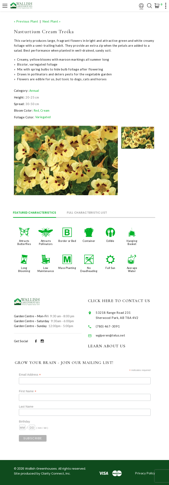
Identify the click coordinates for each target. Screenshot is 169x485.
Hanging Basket (132, 242)
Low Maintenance (45, 269)
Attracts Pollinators (46, 242)
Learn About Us (111, 344)
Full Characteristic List (90, 212)
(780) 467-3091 (112, 325)
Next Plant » (52, 21)
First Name (33, 390)
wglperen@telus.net (115, 334)
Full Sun (110, 267)
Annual (34, 90)
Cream (45, 110)
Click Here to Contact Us (123, 299)
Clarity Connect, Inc (56, 472)
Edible (110, 240)
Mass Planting (67, 267)
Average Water (132, 269)
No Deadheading (89, 269)
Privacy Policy (144, 472)
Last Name (32, 405)
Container (89, 240)
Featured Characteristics (36, 212)
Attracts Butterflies (24, 242)
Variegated (43, 117)
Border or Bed (67, 240)
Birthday (30, 420)
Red (36, 110)
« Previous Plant (26, 21)
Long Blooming (24, 269)
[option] (66, 160)
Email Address (36, 373)
